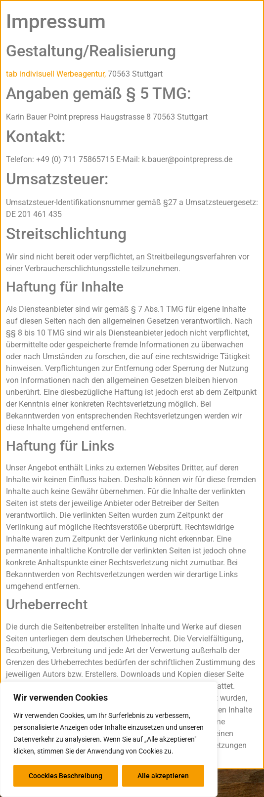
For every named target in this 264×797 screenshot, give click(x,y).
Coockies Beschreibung (65, 776)
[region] (109, 739)
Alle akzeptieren (163, 776)
